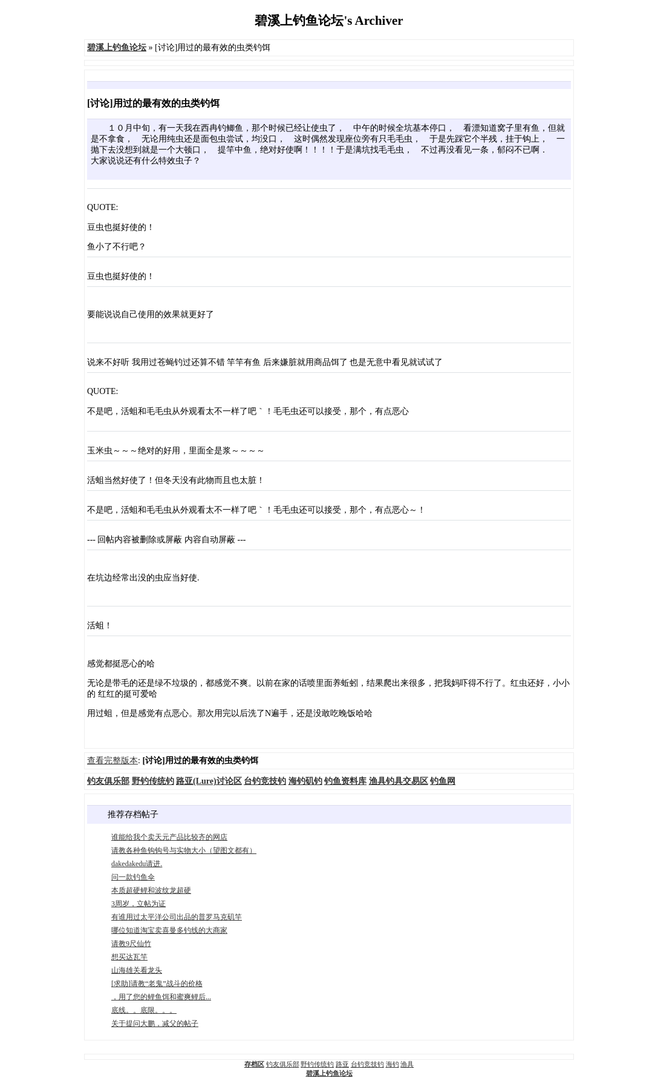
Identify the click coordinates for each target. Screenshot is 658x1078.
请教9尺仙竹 (131, 943)
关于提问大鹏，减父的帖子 (154, 1023)
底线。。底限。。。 (144, 1010)
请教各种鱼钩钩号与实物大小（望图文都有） (183, 850)
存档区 (254, 1064)
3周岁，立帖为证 (138, 903)
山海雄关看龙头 (136, 970)
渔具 (407, 1064)
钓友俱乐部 (282, 1064)
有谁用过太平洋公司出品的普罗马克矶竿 (176, 917)
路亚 (342, 1064)
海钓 (392, 1064)
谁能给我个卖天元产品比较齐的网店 (169, 837)
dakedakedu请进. (136, 863)
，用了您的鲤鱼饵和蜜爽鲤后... (161, 997)
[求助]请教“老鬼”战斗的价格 (157, 983)
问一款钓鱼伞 (133, 877)
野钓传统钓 (317, 1064)
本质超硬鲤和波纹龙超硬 (151, 890)
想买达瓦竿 (129, 957)
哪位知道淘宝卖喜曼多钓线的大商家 (169, 930)
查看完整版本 (112, 760)
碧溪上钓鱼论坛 (329, 1073)
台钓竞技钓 (367, 1064)
